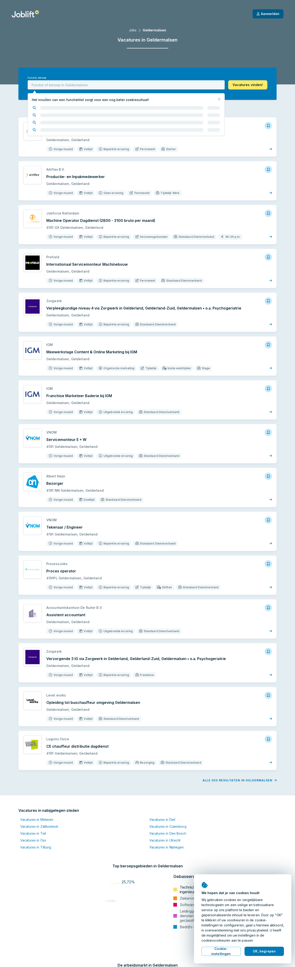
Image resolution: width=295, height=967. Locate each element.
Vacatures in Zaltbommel (39, 826)
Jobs (132, 30)
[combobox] (126, 84)
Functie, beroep (37, 77)
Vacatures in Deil (162, 819)
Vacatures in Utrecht (164, 840)
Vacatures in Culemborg (167, 826)
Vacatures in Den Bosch (167, 833)
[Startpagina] (25, 14)
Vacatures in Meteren (36, 819)
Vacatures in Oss (33, 840)
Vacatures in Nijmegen (166, 847)
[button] (247, 84)
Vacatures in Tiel (33, 833)
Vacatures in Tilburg (35, 847)
